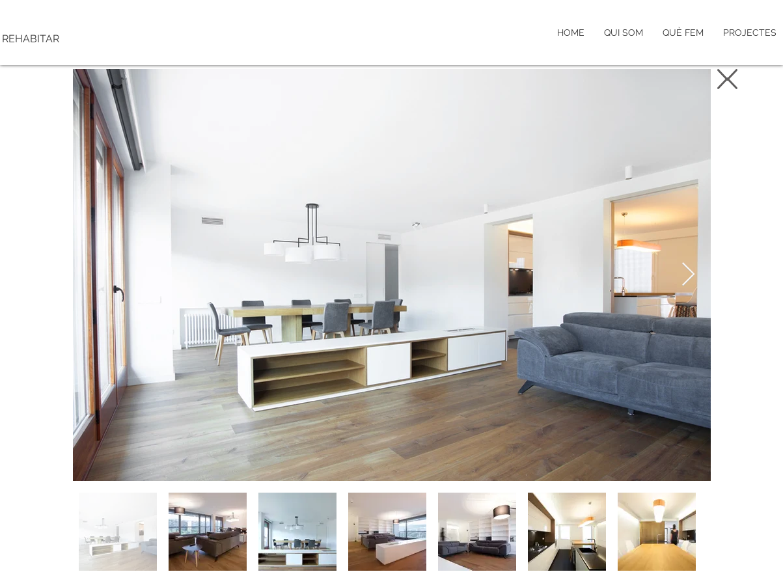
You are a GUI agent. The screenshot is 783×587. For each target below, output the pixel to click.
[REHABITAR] (86, 39)
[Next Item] (688, 275)
